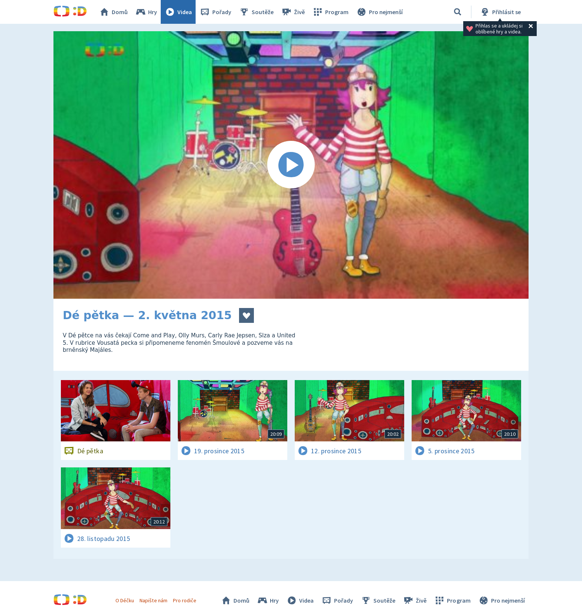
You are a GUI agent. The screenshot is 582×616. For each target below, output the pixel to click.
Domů (113, 11)
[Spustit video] (291, 165)
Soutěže (256, 11)
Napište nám (153, 600)
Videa (178, 11)
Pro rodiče (184, 600)
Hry (146, 11)
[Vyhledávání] (457, 12)
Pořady (215, 11)
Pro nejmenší (379, 11)
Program (330, 11)
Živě (293, 11)
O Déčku (124, 600)
